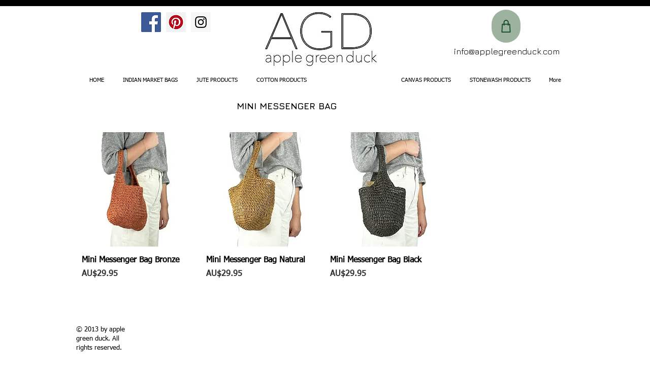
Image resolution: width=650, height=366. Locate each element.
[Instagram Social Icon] (201, 22)
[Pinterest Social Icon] (176, 22)
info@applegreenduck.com (507, 51)
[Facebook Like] (103, 28)
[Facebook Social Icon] (151, 22)
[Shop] (506, 26)
